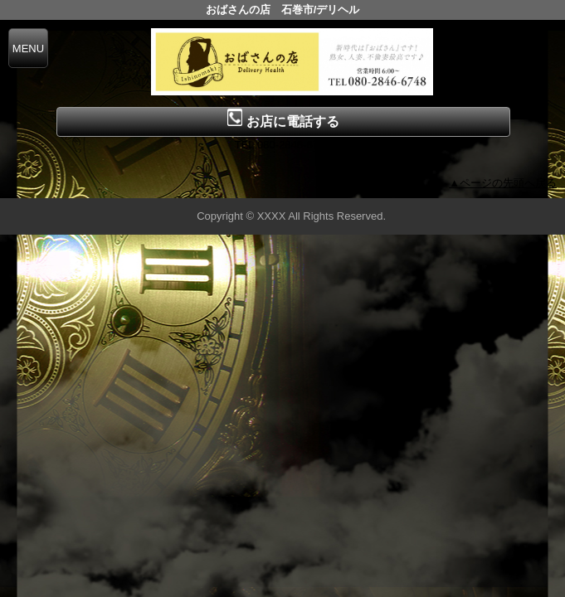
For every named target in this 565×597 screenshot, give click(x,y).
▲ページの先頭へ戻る (503, 183)
